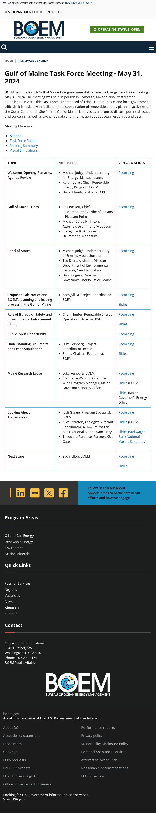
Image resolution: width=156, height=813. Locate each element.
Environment (15, 548)
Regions (11, 589)
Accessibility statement (21, 735)
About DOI (11, 727)
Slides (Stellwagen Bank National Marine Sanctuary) (132, 437)
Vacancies (12, 595)
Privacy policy (91, 735)
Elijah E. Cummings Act (21, 776)
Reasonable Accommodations (104, 768)
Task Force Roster (23, 140)
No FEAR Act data (16, 768)
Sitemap (11, 614)
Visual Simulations (24, 150)
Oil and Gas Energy (19, 535)
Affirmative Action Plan (99, 760)
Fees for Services (17, 583)
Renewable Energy (19, 542)
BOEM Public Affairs (20, 662)
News (9, 601)
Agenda (15, 136)
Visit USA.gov (14, 799)
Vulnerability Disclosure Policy (104, 744)
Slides (122, 304)
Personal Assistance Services (103, 752)
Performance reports (98, 727)
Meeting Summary (24, 145)
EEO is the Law (92, 776)
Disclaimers (12, 744)
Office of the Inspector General (27, 784)
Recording (126, 172)
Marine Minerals (17, 554)
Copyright (11, 752)
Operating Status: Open (119, 29)
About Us (12, 607)
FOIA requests (14, 760)
